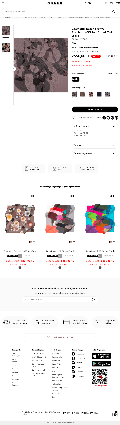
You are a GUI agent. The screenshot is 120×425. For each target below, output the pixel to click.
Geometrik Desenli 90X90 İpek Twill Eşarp (20, 251)
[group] (41, 65)
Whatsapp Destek (60, 337)
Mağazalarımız (57, 384)
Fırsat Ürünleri (15, 384)
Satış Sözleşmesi (38, 360)
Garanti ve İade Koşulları (38, 365)
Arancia (15, 372)
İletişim (54, 371)
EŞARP (16, 17)
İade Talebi (56, 368)
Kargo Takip (56, 364)
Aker (74, 43)
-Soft (48, 422)
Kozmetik (15, 376)
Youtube (77, 362)
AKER (43, 17)
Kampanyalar (57, 357)
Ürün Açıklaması (81, 126)
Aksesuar (15, 379)
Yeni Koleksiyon (16, 355)
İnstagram (78, 354)
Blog (53, 397)
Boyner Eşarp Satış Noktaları (59, 389)
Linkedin (77, 371)
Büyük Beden (14, 360)
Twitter (77, 367)
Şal (13, 369)
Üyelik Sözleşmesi (39, 357)
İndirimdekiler (57, 380)
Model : (85, 47)
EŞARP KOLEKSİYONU (30, 17)
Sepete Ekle (95, 109)
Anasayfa (7, 17)
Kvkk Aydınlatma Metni (38, 375)
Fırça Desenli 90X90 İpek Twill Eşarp (60, 251)
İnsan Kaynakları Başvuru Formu (58, 376)
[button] (13, 61)
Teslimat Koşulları (38, 353)
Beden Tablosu (113, 73)
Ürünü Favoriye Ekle (82, 118)
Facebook (78, 358)
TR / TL (89, 3)
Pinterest (78, 376)
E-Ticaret (53, 422)
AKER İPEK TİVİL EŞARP (56, 17)
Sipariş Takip (57, 360)
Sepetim (55, 393)
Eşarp (14, 365)
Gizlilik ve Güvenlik (39, 370)
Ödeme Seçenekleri (83, 154)
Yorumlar (78, 145)
